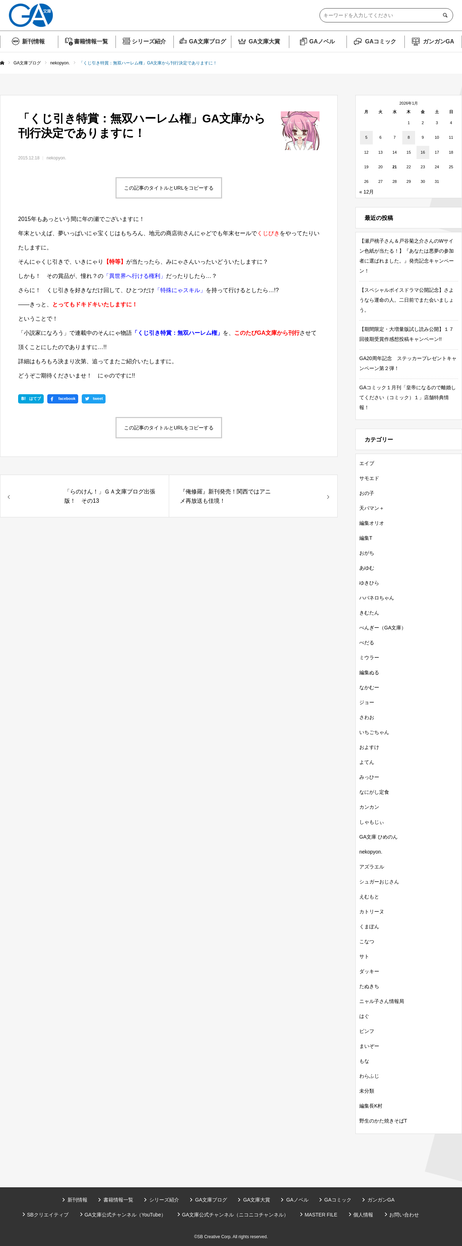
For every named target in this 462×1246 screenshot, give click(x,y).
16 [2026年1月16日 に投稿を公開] (423, 152)
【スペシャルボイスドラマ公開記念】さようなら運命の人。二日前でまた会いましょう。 (406, 300)
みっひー (369, 777)
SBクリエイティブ (48, 1215)
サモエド (369, 478)
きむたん (369, 613)
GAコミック (380, 41)
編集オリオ (371, 523)
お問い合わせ (404, 1215)
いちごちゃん (374, 732)
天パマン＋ (371, 508)
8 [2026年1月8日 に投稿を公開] (409, 137)
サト (364, 956)
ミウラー (369, 657)
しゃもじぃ (371, 822)
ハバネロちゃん (376, 598)
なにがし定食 (374, 792)
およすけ (369, 747)
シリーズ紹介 (149, 41)
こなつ (366, 941)
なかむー (369, 687)
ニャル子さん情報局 (381, 1001)
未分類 (366, 1091)
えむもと (369, 896)
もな (364, 1061)
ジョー (366, 702)
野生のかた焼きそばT (383, 1121)
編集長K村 (370, 1106)
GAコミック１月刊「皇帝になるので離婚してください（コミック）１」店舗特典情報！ (407, 397)
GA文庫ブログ (207, 41)
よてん (366, 762)
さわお (366, 717)
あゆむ (366, 568)
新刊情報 (33, 41)
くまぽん (369, 926)
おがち (366, 553)
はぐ (364, 1016)
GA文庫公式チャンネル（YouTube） (125, 1215)
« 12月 (366, 192)
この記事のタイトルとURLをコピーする (169, 188)
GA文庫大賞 (264, 41)
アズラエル (371, 867)
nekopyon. (56, 157)
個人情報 (363, 1215)
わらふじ (369, 1076)
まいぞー (369, 1046)
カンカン (369, 807)
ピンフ (366, 1031)
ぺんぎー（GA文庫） (382, 627)
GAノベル (322, 41)
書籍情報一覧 (91, 41)
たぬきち (369, 986)
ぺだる (366, 642)
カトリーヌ (371, 911)
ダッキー (369, 971)
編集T (365, 538)
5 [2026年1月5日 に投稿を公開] (366, 137)
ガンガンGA (438, 41)
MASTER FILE (321, 1215)
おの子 (366, 493)
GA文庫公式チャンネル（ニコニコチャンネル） (235, 1215)
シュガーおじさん (379, 882)
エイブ (366, 463)
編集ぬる (369, 672)
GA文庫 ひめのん (378, 837)
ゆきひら (369, 583)
